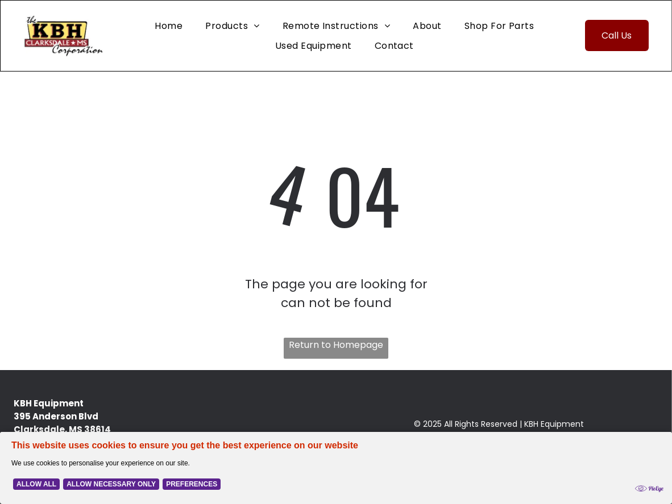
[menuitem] (168, 25)
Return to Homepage (336, 344)
